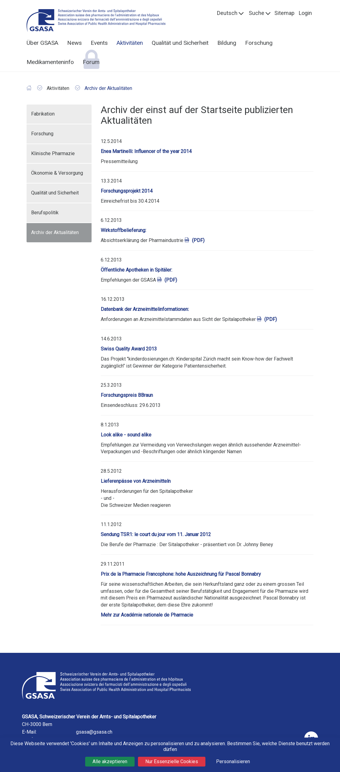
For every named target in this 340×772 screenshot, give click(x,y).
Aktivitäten (130, 42)
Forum (91, 62)
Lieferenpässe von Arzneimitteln (136, 481)
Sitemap (284, 13)
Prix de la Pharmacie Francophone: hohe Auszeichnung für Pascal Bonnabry (181, 574)
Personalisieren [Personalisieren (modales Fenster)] (233, 761)
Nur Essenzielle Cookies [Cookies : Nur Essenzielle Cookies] (171, 761)
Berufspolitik (45, 212)
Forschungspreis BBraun (127, 395)
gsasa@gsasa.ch (94, 732)
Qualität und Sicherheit (180, 42)
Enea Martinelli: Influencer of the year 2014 (146, 151)
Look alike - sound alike (126, 435)
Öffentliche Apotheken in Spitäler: (136, 270)
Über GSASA (42, 42)
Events (99, 42)
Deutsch (227, 13)
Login (305, 13)
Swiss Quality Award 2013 (129, 349)
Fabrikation (43, 114)
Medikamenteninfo (50, 62)
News (74, 42)
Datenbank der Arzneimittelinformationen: (145, 309)
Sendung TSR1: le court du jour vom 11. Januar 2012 (156, 534)
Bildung (226, 42)
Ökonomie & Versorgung (57, 173)
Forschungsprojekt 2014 (127, 191)
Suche (256, 13)
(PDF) (198, 240)
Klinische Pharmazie (53, 153)
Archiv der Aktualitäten (55, 232)
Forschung (259, 42)
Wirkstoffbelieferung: (123, 230)
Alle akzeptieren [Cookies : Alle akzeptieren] (109, 761)
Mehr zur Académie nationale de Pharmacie (147, 615)
